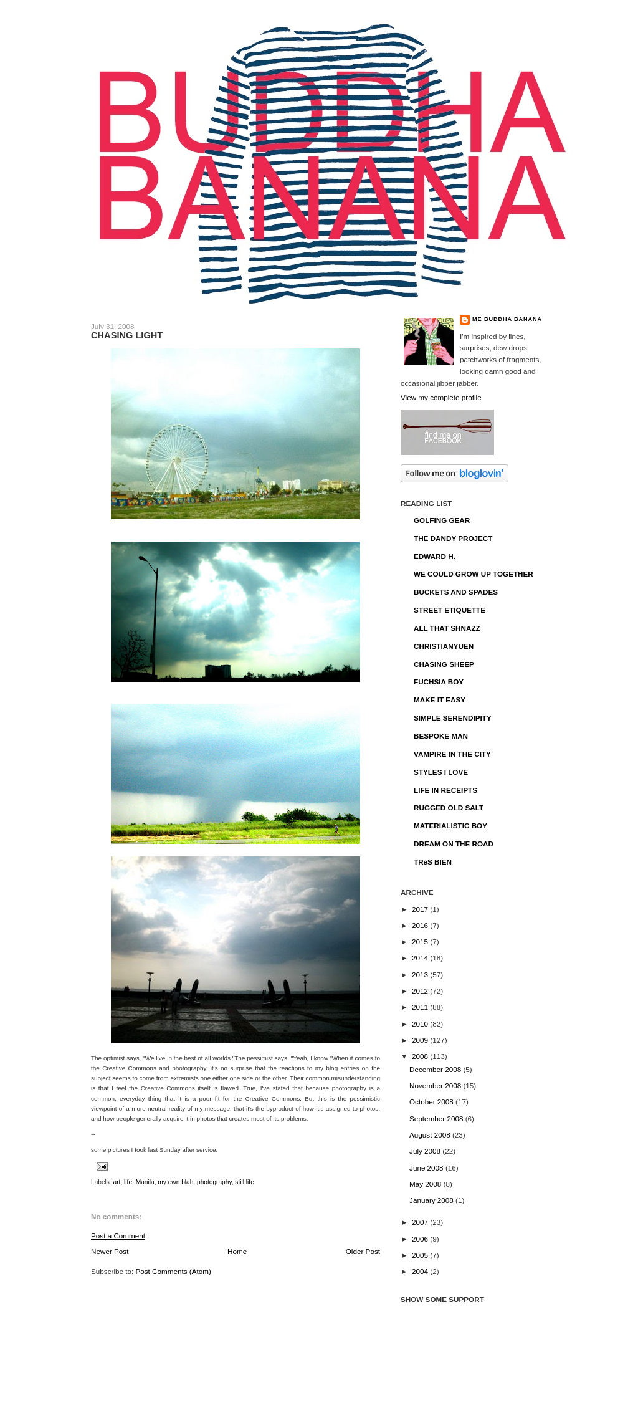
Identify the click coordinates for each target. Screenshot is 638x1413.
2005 (421, 1255)
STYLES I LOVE (441, 772)
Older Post (363, 1251)
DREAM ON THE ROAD (453, 844)
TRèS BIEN (433, 862)
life (128, 1182)
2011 (421, 1007)
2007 (421, 1222)
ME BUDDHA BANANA (507, 319)
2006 (421, 1239)
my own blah (175, 1182)
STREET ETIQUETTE (449, 610)
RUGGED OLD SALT (448, 807)
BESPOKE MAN (441, 736)
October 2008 (432, 1102)
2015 (421, 941)
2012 (421, 991)
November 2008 (436, 1085)
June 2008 (427, 1168)
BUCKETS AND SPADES (456, 592)
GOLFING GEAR (442, 520)
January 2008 (432, 1200)
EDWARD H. (434, 556)
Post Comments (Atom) (173, 1271)
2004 (421, 1271)
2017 (421, 909)
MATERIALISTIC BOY (450, 825)
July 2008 (425, 1151)
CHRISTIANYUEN (444, 646)
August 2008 (430, 1135)
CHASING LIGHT (127, 335)
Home (237, 1251)
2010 (421, 1024)
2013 (421, 974)
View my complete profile (441, 397)
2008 (421, 1056)
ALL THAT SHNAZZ (447, 628)
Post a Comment (118, 1236)
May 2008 (426, 1184)
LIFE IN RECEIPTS (445, 790)
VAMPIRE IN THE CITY (452, 754)
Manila (145, 1182)
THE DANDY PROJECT (453, 538)
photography (214, 1182)
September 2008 (437, 1118)
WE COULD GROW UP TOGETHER (473, 574)
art (117, 1182)
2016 (421, 925)
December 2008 (436, 1069)
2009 (421, 1040)
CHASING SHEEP (444, 664)
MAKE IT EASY (439, 700)
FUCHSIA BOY (439, 682)
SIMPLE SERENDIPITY (453, 718)
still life (244, 1182)
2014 (421, 958)
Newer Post (109, 1251)
